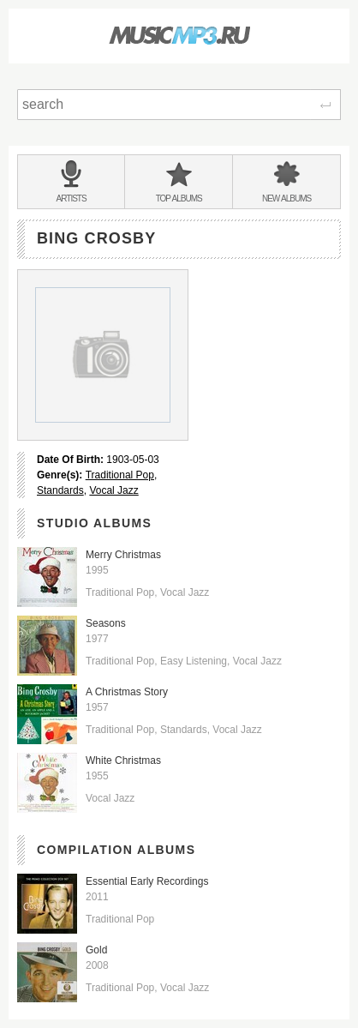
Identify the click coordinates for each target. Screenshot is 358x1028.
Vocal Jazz (113, 490)
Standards (60, 490)
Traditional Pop (120, 475)
